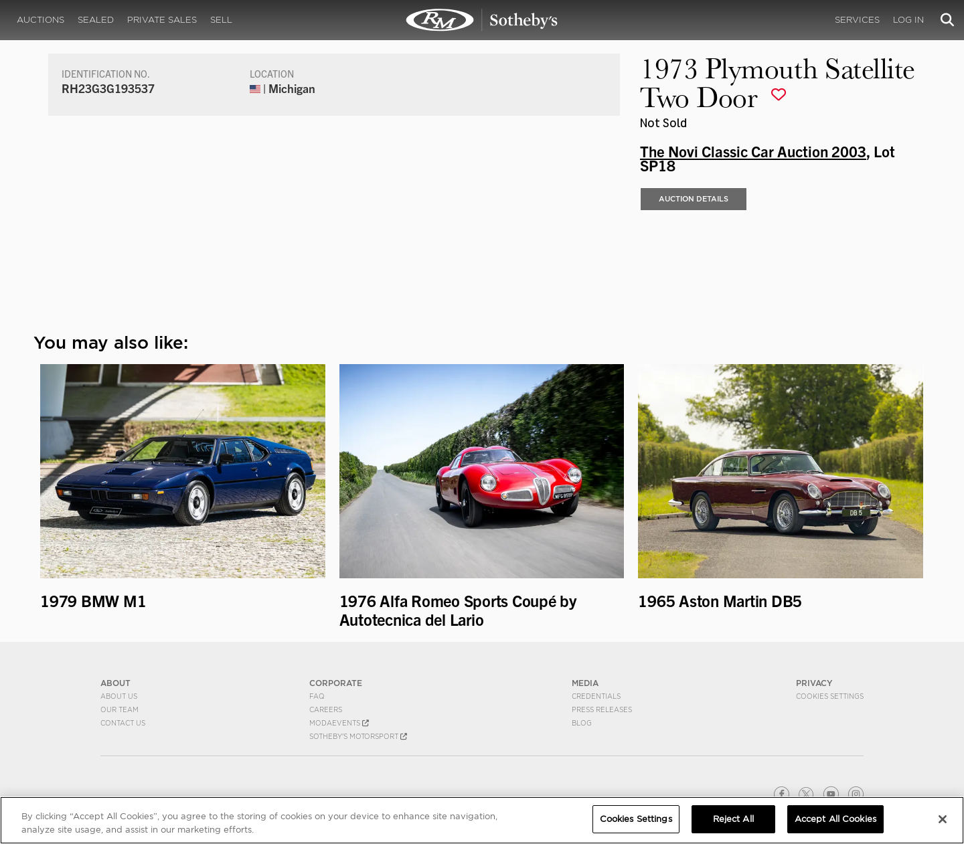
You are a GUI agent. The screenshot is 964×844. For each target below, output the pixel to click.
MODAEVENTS (339, 723)
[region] (482, 820)
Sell (221, 20)
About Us (118, 696)
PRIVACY (814, 683)
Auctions (40, 20)
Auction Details (693, 198)
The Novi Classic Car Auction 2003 (753, 150)
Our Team (119, 709)
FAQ (317, 696)
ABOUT (115, 683)
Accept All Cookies (835, 819)
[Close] (942, 819)
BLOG (582, 723)
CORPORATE (335, 683)
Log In (908, 20)
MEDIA (585, 683)
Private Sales (162, 20)
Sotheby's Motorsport (358, 736)
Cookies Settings (830, 696)
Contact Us (122, 723)
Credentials (596, 696)
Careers (325, 709)
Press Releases (602, 709)
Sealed (96, 20)
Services (857, 20)
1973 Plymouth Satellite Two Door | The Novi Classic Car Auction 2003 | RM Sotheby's (482, 20)
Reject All (733, 819)
